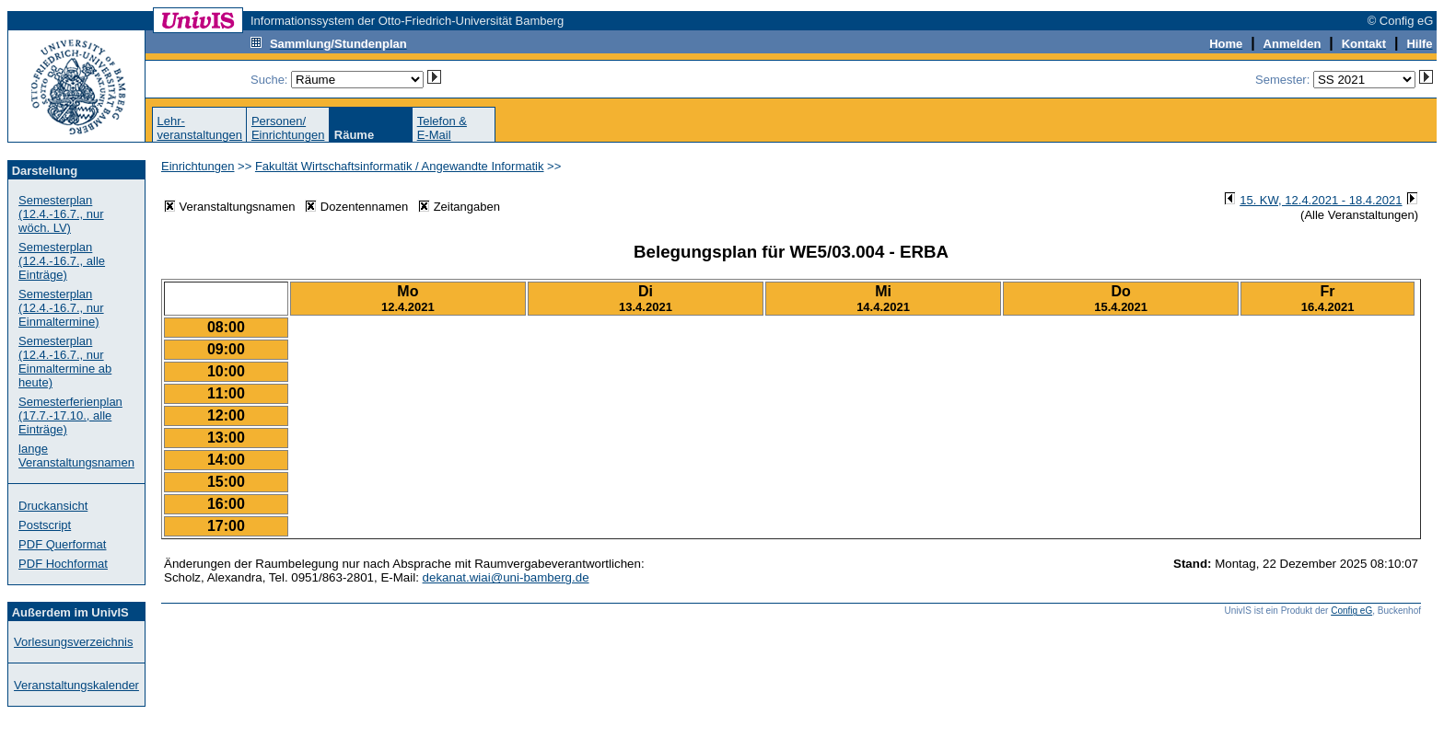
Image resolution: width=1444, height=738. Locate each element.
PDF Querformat (62, 544)
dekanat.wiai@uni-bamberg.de (506, 577)
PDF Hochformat (63, 564)
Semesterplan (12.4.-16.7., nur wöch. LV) (61, 214)
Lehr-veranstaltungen (199, 128)
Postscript (44, 525)
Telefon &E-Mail (442, 128)
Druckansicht (52, 506)
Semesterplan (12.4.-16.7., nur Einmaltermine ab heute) (64, 361)
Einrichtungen (198, 166)
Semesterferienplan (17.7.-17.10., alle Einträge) (70, 415)
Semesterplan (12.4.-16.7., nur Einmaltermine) (61, 308)
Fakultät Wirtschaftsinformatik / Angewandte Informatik (399, 166)
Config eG (1351, 610)
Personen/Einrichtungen (288, 128)
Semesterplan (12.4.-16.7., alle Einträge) (61, 261)
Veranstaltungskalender (76, 685)
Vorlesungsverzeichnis (73, 642)
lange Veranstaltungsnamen (76, 455)
